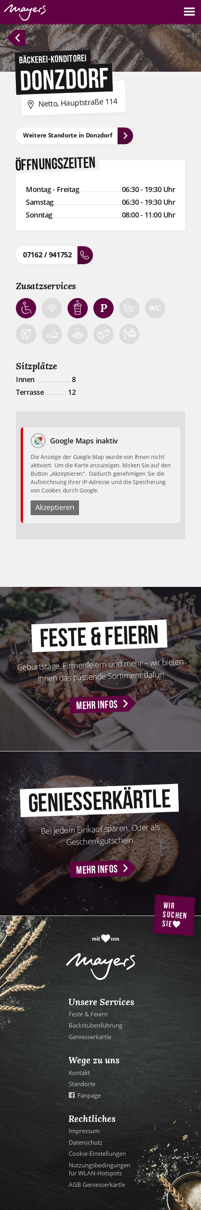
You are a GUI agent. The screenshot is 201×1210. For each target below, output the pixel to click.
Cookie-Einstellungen (97, 1153)
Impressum (84, 1131)
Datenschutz (85, 1142)
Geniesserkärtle (90, 1037)
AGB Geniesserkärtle (97, 1184)
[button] (189, 12)
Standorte (82, 1084)
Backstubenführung (95, 1025)
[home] (23, 12)
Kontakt (79, 1073)
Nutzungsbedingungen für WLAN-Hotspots (99, 1169)
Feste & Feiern (88, 1014)
